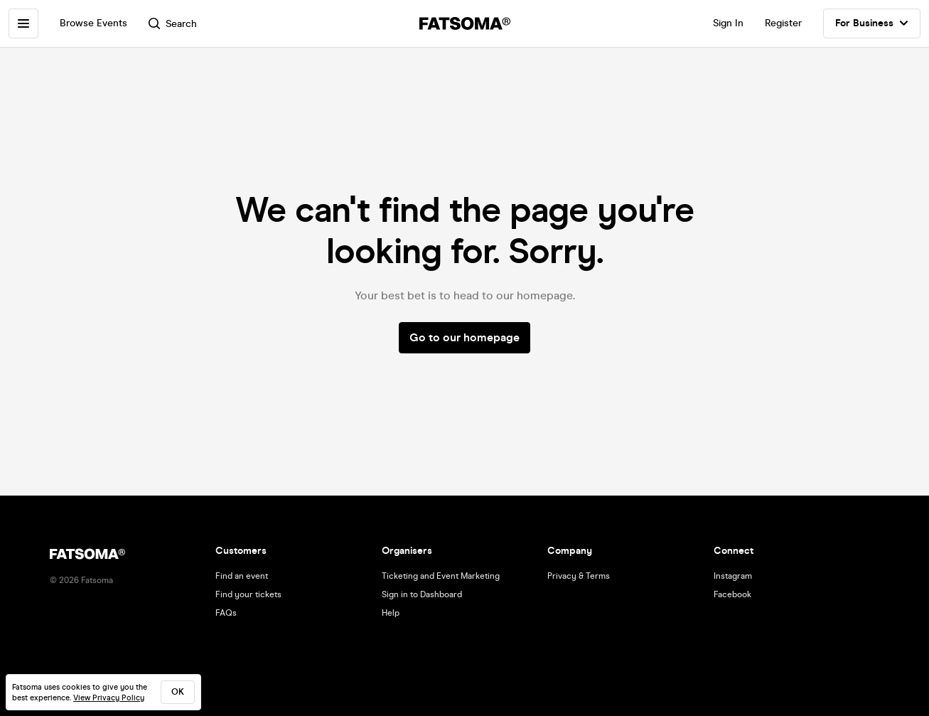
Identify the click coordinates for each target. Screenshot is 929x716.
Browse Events (93, 23)
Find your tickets (248, 594)
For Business (871, 23)
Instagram (733, 576)
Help (390, 613)
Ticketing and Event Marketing (441, 576)
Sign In (728, 23)
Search (173, 24)
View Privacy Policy (108, 697)
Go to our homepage (464, 337)
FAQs (226, 613)
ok (177, 692)
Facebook (732, 594)
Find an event (241, 576)
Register (783, 23)
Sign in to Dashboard (422, 594)
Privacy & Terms (578, 576)
